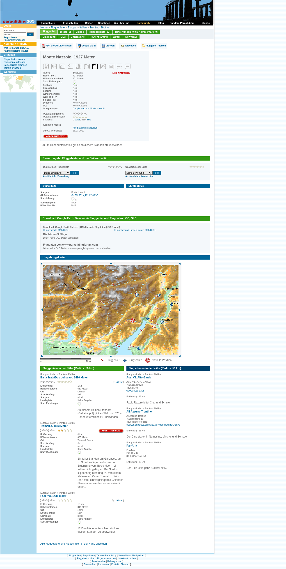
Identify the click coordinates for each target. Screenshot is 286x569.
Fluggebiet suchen (86, 558)
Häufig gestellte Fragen (16, 51)
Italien (83, 27)
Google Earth (89, 45)
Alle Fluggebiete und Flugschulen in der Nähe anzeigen (73, 543)
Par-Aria (131, 445)
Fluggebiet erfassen (14, 59)
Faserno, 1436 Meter (53, 496)
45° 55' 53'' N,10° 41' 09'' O (84, 195)
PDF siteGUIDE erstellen (59, 45)
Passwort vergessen (14, 40)
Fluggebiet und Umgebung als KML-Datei (134, 230)
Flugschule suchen (106, 558)
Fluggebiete (57, 27)
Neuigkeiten (138, 555)
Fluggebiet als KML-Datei (55, 230)
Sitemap (125, 564)
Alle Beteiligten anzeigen (85, 128)
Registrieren (10, 37)
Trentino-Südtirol (100, 27)
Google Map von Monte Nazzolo (89, 108)
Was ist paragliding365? (16, 48)
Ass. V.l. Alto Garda (138, 377)
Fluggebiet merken (156, 45)
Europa (72, 27)
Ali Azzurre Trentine (139, 411)
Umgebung (49, 36)
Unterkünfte (78, 36)
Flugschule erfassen (14, 62)
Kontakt (115, 564)
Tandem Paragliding (106, 555)
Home (44, 27)
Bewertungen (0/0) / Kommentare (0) (136, 31)
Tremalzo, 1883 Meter (54, 426)
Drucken (109, 45)
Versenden (130, 45)
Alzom (119, 382)
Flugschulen (88, 555)
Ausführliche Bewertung (56, 176)
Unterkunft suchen (126, 558)
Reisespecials (114, 561)
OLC (63, 36)
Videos (80, 31)
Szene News (124, 555)
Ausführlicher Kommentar (139, 176)
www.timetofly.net (135, 390)
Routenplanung (98, 36)
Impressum (103, 564)
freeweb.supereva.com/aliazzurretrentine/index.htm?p (153, 425)
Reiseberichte (98, 561)
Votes (77, 119)
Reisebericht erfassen (15, 65)
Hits (89, 119)
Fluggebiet (49, 31)
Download (131, 36)
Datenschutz (90, 564)
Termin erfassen (12, 68)
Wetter (116, 36)
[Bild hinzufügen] (121, 73)
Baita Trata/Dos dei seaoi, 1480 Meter (64, 377)
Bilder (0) (65, 31)
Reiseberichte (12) (99, 31)
